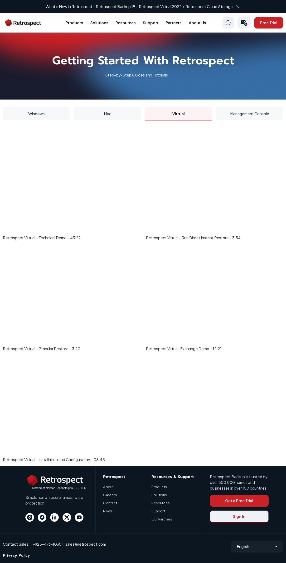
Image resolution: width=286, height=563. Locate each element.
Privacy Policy (16, 555)
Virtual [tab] (178, 113)
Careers (110, 494)
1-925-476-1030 (46, 544)
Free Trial (268, 22)
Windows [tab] (36, 113)
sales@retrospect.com (85, 544)
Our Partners (161, 519)
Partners (174, 22)
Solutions (99, 22)
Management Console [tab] (249, 113)
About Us (197, 22)
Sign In (239, 516)
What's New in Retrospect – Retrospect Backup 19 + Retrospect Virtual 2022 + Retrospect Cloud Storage (139, 6)
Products (74, 22)
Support (151, 22)
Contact (110, 503)
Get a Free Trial (239, 500)
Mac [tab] (107, 113)
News (108, 511)
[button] (244, 22)
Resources (126, 22)
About (108, 486)
